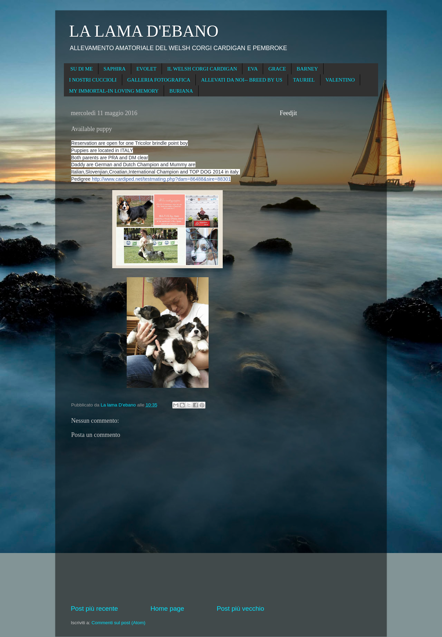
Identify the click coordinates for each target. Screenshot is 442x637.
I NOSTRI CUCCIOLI (93, 80)
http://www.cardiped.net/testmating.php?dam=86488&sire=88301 (161, 179)
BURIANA (181, 91)
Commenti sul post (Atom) (118, 622)
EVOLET (146, 69)
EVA (253, 69)
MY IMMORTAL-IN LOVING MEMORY (113, 91)
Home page (167, 608)
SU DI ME (81, 69)
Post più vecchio (240, 608)
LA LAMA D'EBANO (144, 31)
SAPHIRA (115, 69)
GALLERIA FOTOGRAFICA (159, 80)
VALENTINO (340, 80)
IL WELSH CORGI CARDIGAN (202, 69)
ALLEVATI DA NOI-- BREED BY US (241, 80)
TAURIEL (304, 80)
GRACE (277, 69)
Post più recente (94, 608)
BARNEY (307, 69)
